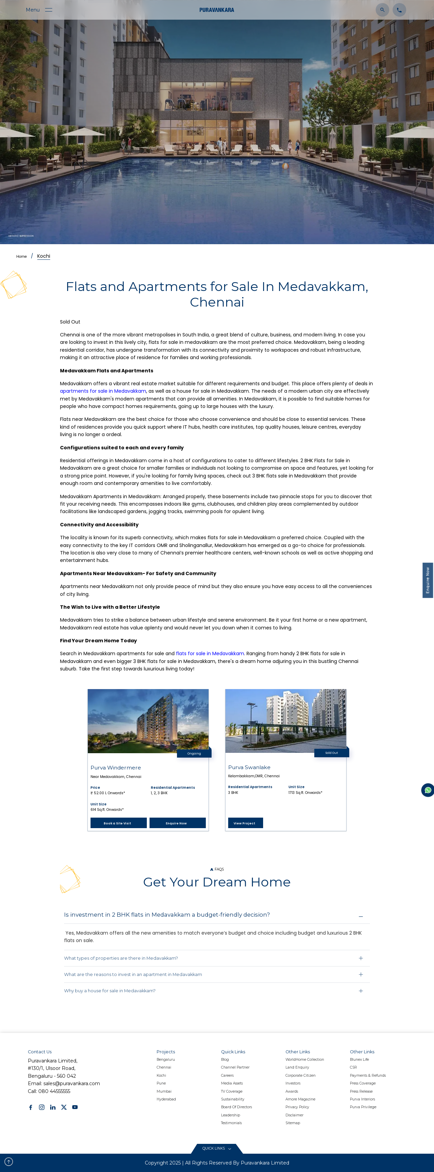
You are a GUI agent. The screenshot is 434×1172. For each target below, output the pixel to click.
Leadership (230, 1115)
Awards (291, 1091)
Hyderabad (166, 1099)
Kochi (43, 256)
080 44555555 (54, 1091)
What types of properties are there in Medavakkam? (121, 958)
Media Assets (232, 1083)
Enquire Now (428, 580)
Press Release (361, 1091)
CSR (353, 1067)
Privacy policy (297, 1107)
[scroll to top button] (8, 1162)
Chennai (164, 1067)
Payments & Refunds (368, 1075)
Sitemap (292, 1123)
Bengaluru (166, 1059)
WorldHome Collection (304, 1059)
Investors (292, 1083)
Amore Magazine (300, 1099)
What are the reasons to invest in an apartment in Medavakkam (133, 974)
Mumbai (164, 1091)
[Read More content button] (217, 1149)
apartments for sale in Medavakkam (103, 391)
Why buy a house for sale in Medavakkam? (110, 990)
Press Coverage (363, 1083)
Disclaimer (294, 1115)
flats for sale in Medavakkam (210, 653)
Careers (227, 1075)
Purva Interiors (362, 1099)
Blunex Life (359, 1059)
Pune (161, 1083)
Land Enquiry (297, 1067)
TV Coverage (231, 1091)
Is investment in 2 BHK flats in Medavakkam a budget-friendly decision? (167, 914)
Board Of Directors (236, 1107)
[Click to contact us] (397, 9)
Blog (225, 1059)
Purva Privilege (363, 1107)
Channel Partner (235, 1067)
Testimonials (231, 1123)
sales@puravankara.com (71, 1083)
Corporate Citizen (300, 1075)
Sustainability (232, 1099)
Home (21, 256)
